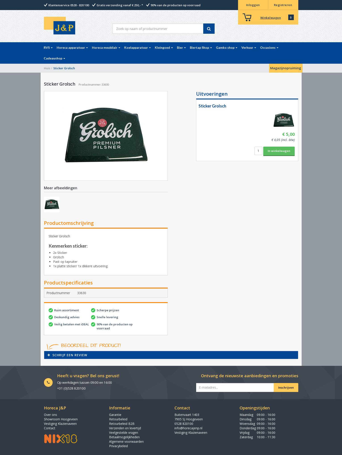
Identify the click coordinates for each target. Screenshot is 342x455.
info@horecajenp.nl (188, 428)
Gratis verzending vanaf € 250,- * (120, 5)
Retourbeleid (118, 419)
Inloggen (253, 5)
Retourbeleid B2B (122, 423)
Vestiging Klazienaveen (60, 423)
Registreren (283, 5)
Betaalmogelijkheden (124, 437)
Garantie (115, 415)
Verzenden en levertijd (125, 428)
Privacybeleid (118, 446)
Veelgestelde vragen (123, 432)
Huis (47, 68)
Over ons (50, 415)
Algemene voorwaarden (126, 441)
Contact (49, 428)
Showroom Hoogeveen (61, 419)
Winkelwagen (270, 18)
